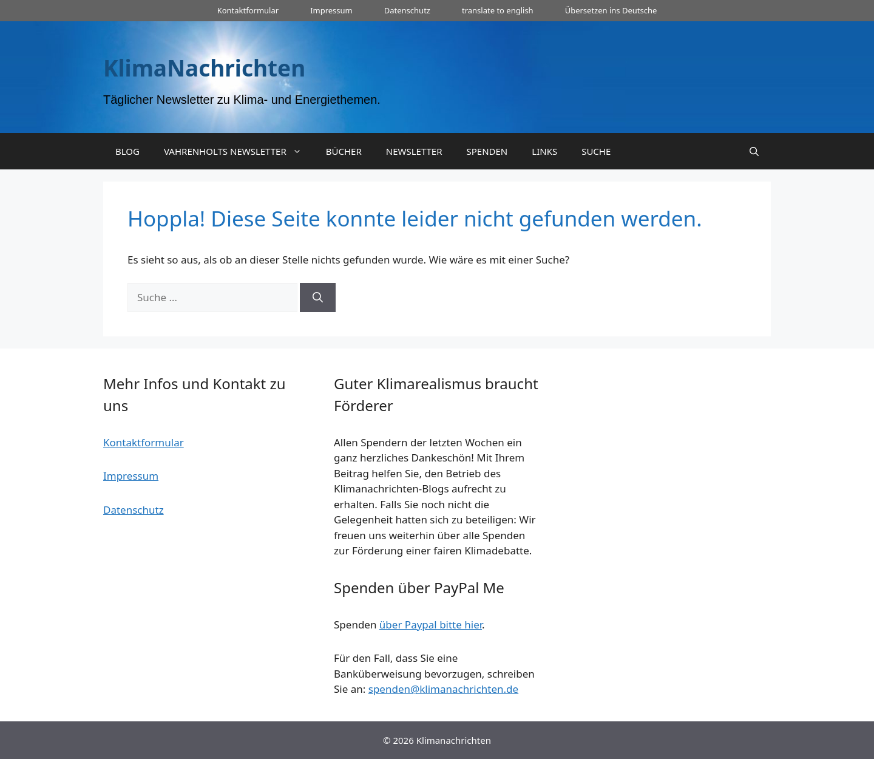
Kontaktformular (248, 10)
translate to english (498, 10)
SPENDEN (487, 151)
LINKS (544, 151)
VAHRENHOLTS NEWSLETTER (239, 151)
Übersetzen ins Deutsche (611, 10)
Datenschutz (407, 10)
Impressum (331, 10)
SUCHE (596, 151)
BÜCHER (344, 151)
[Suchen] (318, 297)
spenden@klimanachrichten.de (443, 689)
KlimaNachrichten (204, 67)
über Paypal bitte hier (430, 624)
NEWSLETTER (414, 151)
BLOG (127, 151)
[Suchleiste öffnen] (754, 151)
